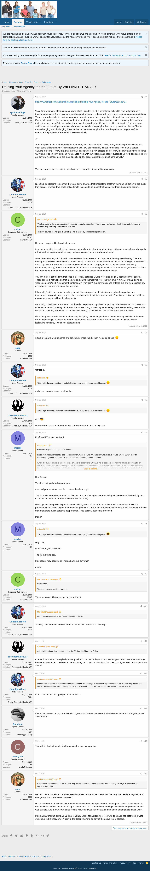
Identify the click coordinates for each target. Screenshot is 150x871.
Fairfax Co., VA (26, 240)
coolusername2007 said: (47, 679)
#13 (145, 709)
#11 (145, 641)
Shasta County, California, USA (20, 207)
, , (31, 458)
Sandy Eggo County (24, 735)
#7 (146, 432)
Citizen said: (42, 445)
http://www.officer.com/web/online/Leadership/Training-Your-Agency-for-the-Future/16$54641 (80, 101)
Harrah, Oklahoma (25, 767)
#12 (145, 674)
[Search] (142, 22)
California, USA (26, 358)
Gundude (18, 724)
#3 (146, 214)
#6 (146, 400)
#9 (146, 574)
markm (17, 448)
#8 (146, 524)
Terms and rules (110, 863)
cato (17, 348)
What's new (32, 22)
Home (7, 22)
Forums (18, 22)
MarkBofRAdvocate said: (47, 579)
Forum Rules (27, 63)
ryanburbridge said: (45, 219)
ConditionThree (18, 194)
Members (48, 22)
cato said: (41, 378)
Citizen (17, 229)
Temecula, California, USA (22, 426)
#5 (146, 365)
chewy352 (17, 756)
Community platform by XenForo (75, 868)
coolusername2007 (18, 415)
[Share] (142, 97)
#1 (146, 97)
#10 (145, 606)
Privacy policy (124, 863)
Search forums (19, 27)
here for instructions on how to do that (122, 55)
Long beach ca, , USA (23, 123)
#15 (145, 774)
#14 (145, 741)
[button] (40, 22)
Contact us (96, 863)
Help (135, 863)
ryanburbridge (9, 91)
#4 (146, 333)
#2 (146, 179)
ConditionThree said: (46, 647)
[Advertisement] (54, 74)
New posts (5, 27)
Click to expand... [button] (91, 469)
